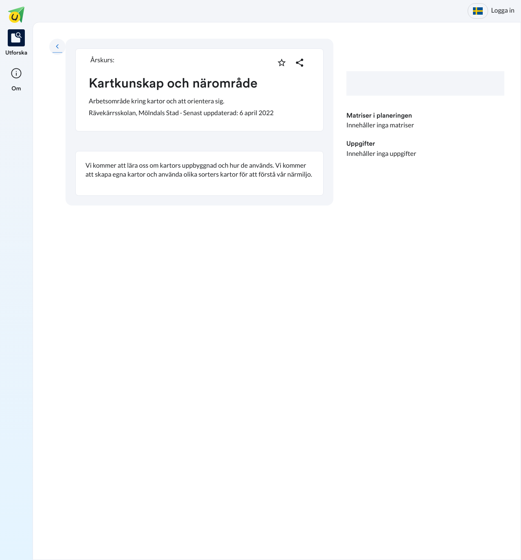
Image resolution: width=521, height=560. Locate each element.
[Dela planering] (299, 62)
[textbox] (199, 173)
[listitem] (16, 43)
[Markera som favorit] (281, 62)
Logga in (502, 10)
